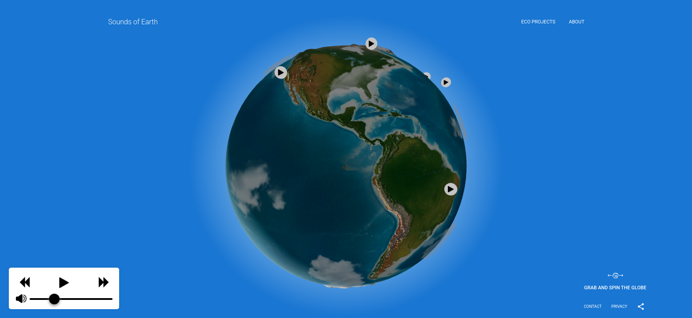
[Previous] (24, 281)
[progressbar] (71, 299)
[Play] (64, 281)
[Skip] (103, 281)
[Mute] (21, 299)
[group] (64, 288)
